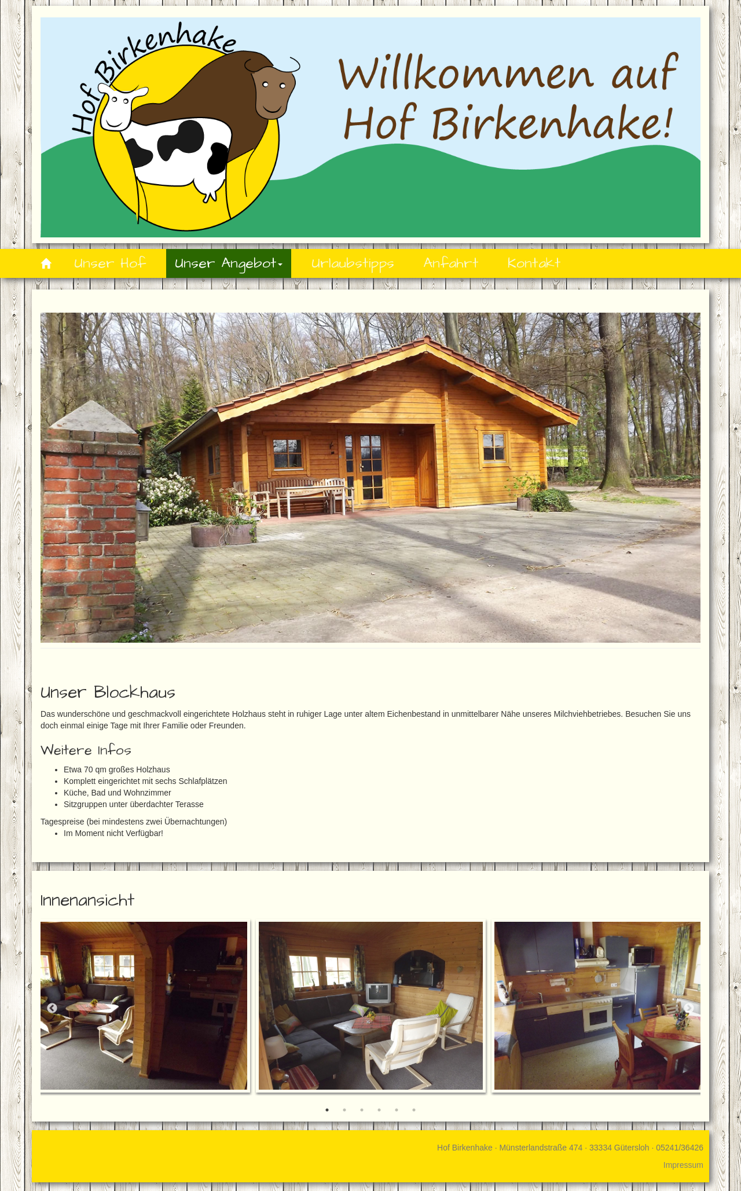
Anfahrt (451, 263)
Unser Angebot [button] (229, 263)
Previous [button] (52, 1008)
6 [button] (414, 1110)
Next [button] (689, 1008)
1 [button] (327, 1110)
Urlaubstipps (352, 263)
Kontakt (534, 263)
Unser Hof (110, 263)
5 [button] (396, 1110)
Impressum (683, 1165)
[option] (371, 1005)
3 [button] (362, 1110)
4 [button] (379, 1110)
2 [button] (344, 1110)
